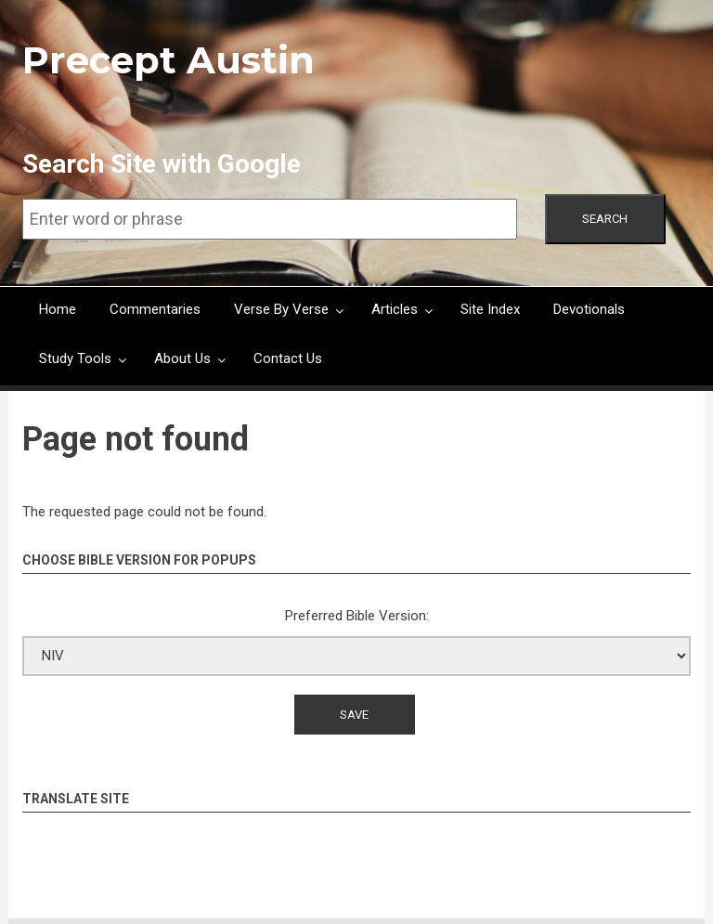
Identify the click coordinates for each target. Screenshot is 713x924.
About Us (182, 358)
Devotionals (589, 309)
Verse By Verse (281, 309)
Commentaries (155, 309)
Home (57, 309)
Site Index (490, 309)
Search (605, 219)
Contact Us (287, 358)
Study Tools (75, 358)
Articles (394, 309)
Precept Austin (168, 60)
